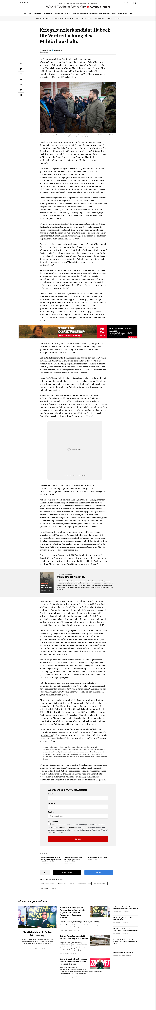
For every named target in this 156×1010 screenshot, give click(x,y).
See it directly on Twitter (80, 475)
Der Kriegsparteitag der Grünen (97, 857)
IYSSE (77, 18)
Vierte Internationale (42, 18)
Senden (78, 839)
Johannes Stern (45, 50)
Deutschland (44, 888)
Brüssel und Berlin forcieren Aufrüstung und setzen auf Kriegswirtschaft (73, 859)
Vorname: (51, 803)
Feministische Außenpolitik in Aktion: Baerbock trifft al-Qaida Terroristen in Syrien (51, 859)
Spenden (117, 18)
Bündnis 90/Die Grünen (47, 883)
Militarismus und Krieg (84, 883)
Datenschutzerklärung (68, 827)
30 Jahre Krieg (47, 735)
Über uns (130, 3)
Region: (51, 812)
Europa (54, 888)
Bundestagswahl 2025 (100, 883)
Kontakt (123, 3)
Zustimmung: (53, 821)
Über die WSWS (99, 18)
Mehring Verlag (87, 18)
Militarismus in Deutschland (66, 883)
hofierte (89, 378)
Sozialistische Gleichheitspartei (63, 18)
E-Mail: (50, 794)
